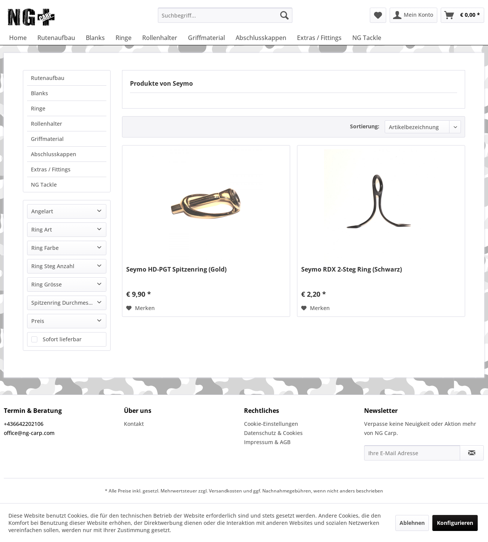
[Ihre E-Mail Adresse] (412, 452)
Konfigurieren (455, 522)
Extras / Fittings (51, 169)
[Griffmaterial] (206, 37)
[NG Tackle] (367, 37)
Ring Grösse (46, 284)
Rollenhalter (46, 123)
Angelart (42, 211)
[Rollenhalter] (160, 37)
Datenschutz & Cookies (273, 432)
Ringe (38, 108)
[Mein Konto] (413, 15)
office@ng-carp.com (29, 432)
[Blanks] (95, 37)
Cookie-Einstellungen (271, 423)
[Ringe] (123, 37)
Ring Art (41, 229)
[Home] (18, 37)
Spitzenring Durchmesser (63, 302)
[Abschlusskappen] (261, 37)
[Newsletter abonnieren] (472, 452)
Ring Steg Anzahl (52, 266)
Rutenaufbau (47, 78)
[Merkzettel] (378, 15)
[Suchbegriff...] (225, 15)
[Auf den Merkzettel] (140, 308)
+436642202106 (23, 423)
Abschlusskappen (53, 154)
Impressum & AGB (267, 442)
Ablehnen (412, 522)
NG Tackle (44, 184)
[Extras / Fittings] (319, 37)
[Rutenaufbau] (56, 37)
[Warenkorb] (462, 15)
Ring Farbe (45, 247)
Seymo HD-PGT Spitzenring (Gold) (176, 269)
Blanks (39, 93)
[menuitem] (225, 15)
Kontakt (134, 423)
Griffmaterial (47, 138)
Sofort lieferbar (62, 339)
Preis (37, 321)
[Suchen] (284, 15)
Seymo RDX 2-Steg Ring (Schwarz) (351, 269)
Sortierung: (364, 126)
